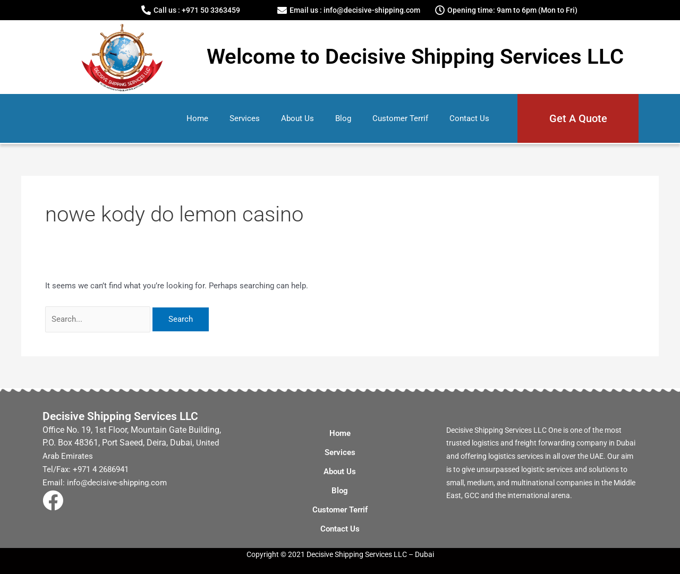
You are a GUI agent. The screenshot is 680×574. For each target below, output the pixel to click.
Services (245, 118)
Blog (343, 118)
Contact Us (469, 118)
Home (197, 118)
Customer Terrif (400, 118)
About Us (297, 118)
